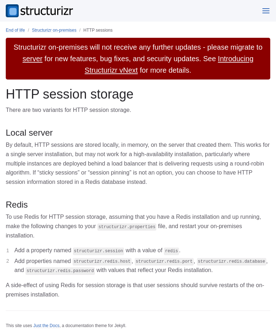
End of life (15, 30)
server (33, 59)
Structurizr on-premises (54, 30)
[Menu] (266, 11)
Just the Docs (46, 325)
